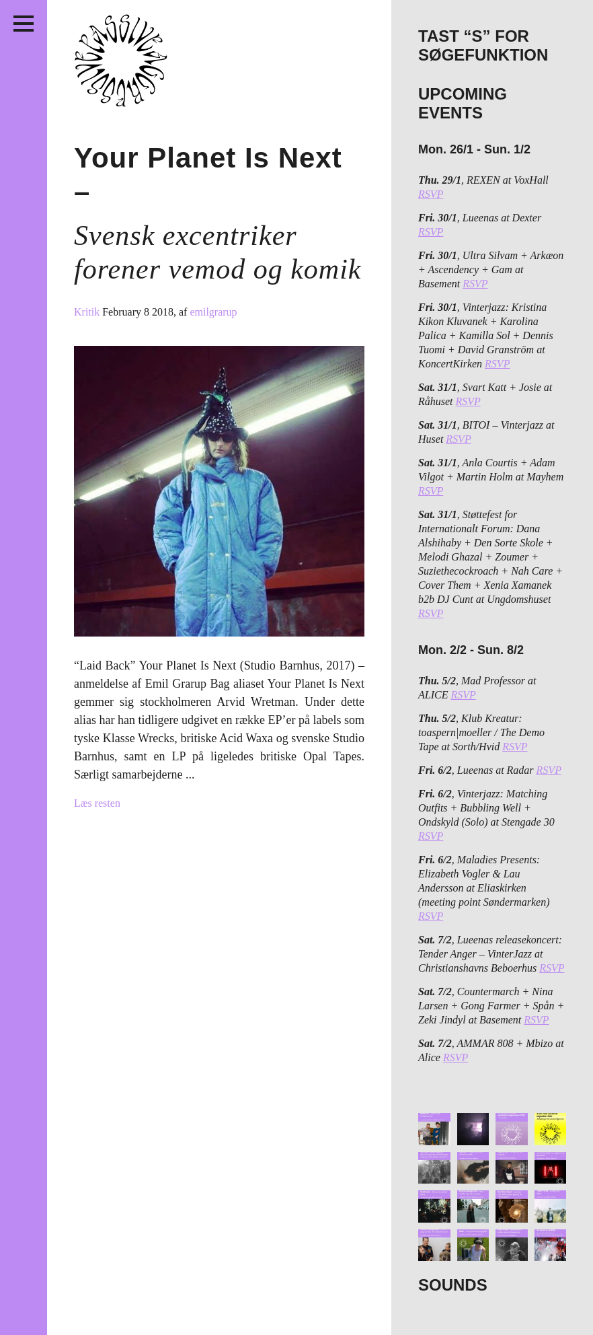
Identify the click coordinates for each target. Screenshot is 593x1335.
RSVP (430, 194)
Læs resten (97, 803)
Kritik (88, 312)
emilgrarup (213, 312)
